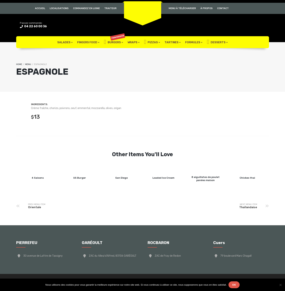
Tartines (171, 42)
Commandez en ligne (86, 8)
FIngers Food (87, 42)
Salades (63, 42)
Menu (28, 64)
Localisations (59, 8)
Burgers (114, 42)
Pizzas (151, 42)
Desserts (216, 42)
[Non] (280, 285)
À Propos (206, 8)
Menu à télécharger (182, 8)
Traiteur (110, 8)
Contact (223, 8)
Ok (234, 284)
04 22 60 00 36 (35, 26)
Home (19, 64)
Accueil (40, 8)
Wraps (132, 42)
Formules (192, 42)
